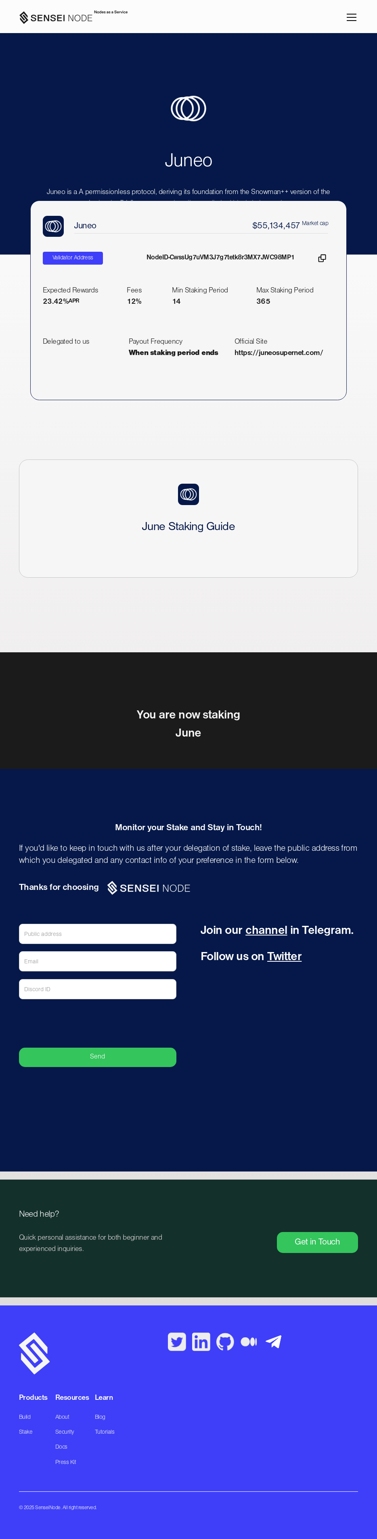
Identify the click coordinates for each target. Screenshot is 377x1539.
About (62, 1417)
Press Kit (65, 1462)
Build (24, 1417)
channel (266, 931)
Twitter (284, 957)
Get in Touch (317, 1242)
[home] (70, 17)
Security (64, 1432)
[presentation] (115, 1022)
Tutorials (104, 1432)
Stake (25, 1432)
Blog (100, 1417)
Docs (61, 1447)
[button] (350, 17)
